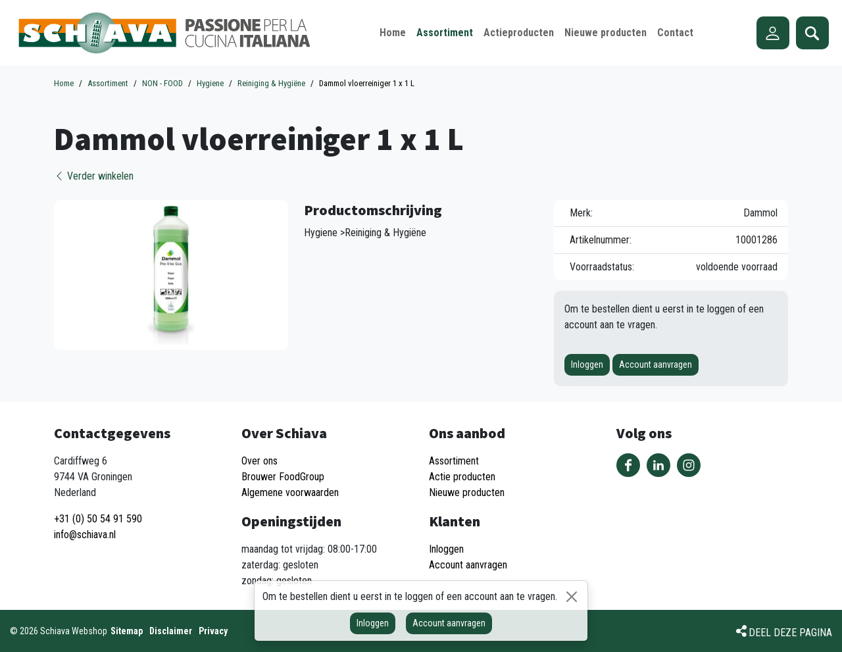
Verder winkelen (94, 176)
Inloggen (587, 364)
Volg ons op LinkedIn (658, 465)
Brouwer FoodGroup (282, 476)
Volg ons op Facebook (628, 465)
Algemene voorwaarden (290, 492)
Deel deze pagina (790, 632)
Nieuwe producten (467, 492)
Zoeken (812, 32)
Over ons (259, 461)
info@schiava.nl (85, 534)
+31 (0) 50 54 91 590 (98, 519)
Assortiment (454, 461)
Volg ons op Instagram (689, 465)
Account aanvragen (655, 364)
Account (772, 32)
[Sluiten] (572, 597)
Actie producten (462, 476)
